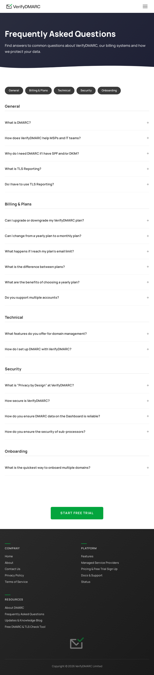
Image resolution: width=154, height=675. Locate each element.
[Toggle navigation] (145, 6)
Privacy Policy (14, 575)
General (14, 90)
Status (85, 582)
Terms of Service (16, 582)
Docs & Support (91, 575)
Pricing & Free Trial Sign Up (99, 569)
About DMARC (14, 608)
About (9, 563)
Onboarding (109, 90)
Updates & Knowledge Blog (23, 620)
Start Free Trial (77, 513)
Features (87, 556)
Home (9, 556)
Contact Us (12, 569)
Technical (64, 90)
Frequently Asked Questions (24, 614)
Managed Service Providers (100, 563)
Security (86, 90)
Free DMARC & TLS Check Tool (25, 627)
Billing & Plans (38, 90)
